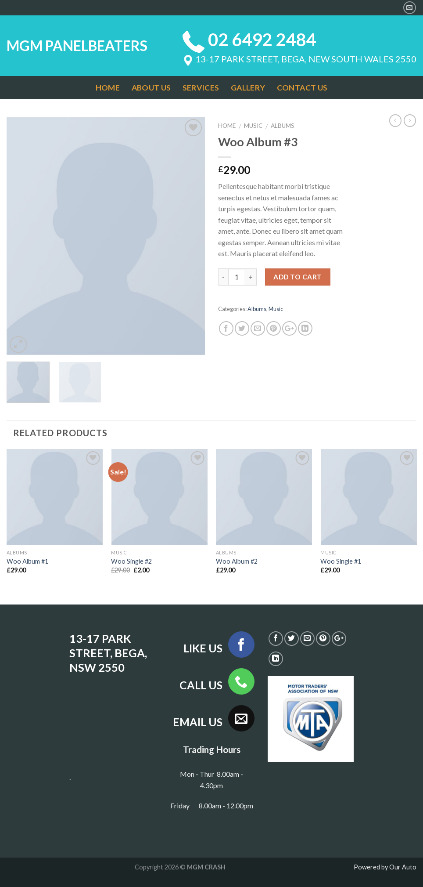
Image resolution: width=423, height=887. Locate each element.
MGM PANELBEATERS (77, 46)
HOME (108, 87)
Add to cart (297, 277)
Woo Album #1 (27, 561)
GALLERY (248, 87)
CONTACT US (302, 87)
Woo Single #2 (131, 561)
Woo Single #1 (340, 561)
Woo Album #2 (237, 561)
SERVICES (201, 87)
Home (227, 125)
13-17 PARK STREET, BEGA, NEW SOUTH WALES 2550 (299, 59)
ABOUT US (151, 87)
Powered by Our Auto (385, 867)
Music (253, 125)
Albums (282, 125)
